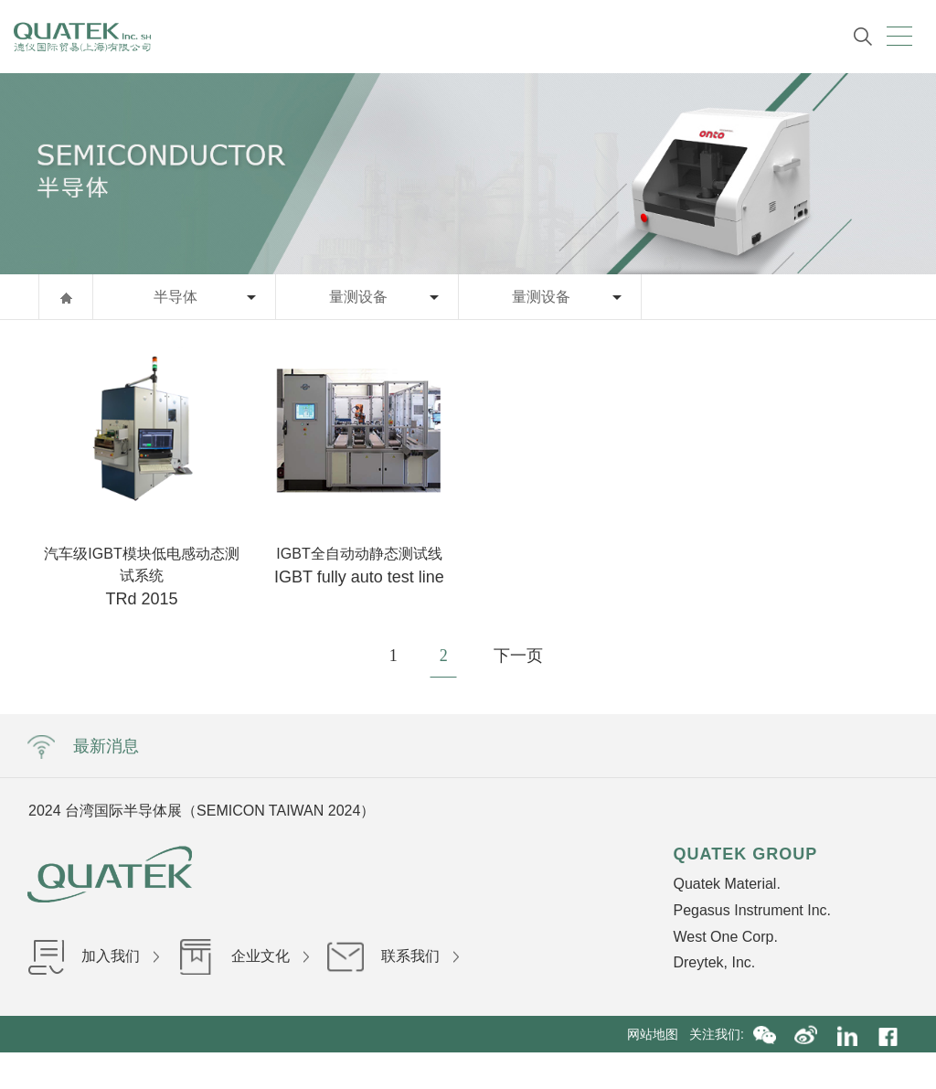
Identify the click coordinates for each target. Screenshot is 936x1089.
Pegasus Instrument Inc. (752, 910)
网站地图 (658, 1034)
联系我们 (393, 956)
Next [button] (706, 810)
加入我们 (93, 956)
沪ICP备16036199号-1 (510, 1070)
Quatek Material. (726, 883)
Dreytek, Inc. (714, 962)
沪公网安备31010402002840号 (671, 1070)
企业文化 (243, 956)
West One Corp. (725, 937)
